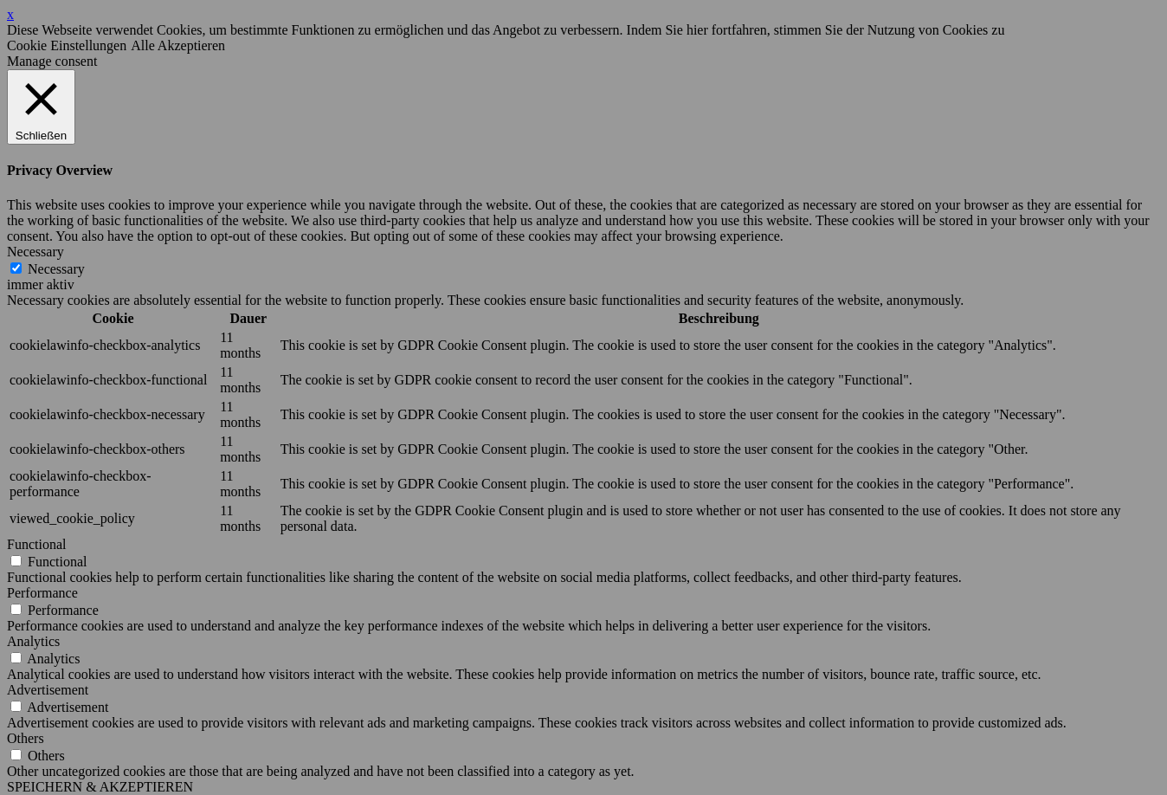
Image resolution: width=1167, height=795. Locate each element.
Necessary (56, 269)
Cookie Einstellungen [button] (66, 45)
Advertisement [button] (47, 689)
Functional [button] (36, 544)
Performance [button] (42, 592)
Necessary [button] (35, 251)
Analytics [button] (33, 641)
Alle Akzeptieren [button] (178, 45)
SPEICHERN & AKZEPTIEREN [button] (100, 786)
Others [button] (25, 738)
